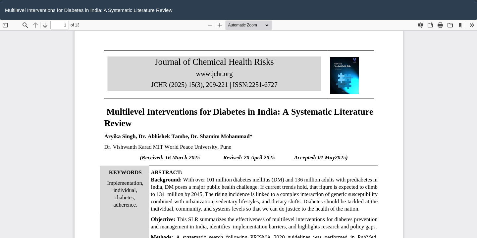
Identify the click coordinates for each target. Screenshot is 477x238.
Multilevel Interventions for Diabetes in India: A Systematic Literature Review (88, 10)
